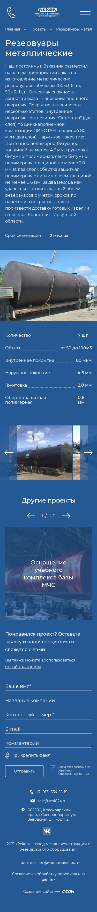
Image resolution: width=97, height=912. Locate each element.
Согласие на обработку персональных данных (48, 877)
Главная (12, 29)
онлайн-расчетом (23, 666)
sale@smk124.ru (48, 801)
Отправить (24, 771)
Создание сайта (48, 891)
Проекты (38, 29)
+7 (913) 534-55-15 (48, 792)
